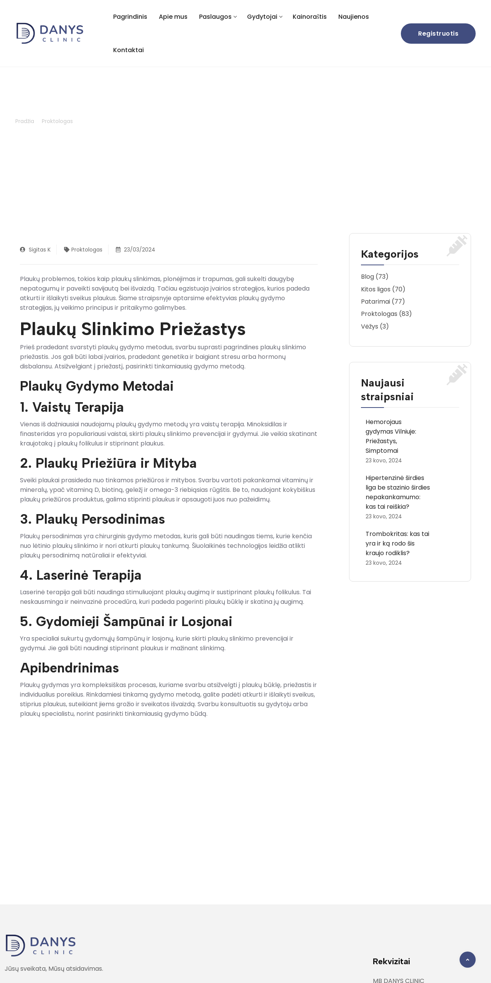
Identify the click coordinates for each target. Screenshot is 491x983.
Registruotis (438, 33)
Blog (367, 276)
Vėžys (369, 326)
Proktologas (57, 121)
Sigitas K (35, 249)
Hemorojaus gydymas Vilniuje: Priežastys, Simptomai (391, 436)
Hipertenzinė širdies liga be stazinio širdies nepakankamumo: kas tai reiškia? (398, 492)
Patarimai (375, 301)
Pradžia (24, 121)
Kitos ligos (375, 289)
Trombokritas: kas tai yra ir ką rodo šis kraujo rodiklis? (397, 543)
